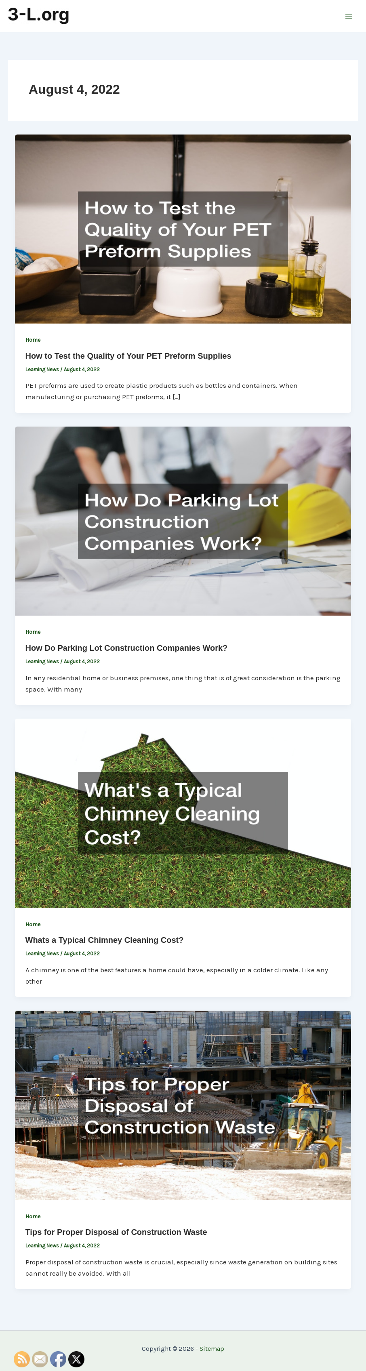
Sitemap (212, 1348)
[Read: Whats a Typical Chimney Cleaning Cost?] (183, 812)
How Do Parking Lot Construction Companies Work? (126, 647)
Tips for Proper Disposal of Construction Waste (116, 1232)
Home (32, 339)
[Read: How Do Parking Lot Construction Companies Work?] (183, 520)
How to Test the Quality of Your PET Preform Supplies (128, 355)
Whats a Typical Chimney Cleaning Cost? (104, 940)
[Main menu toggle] (349, 16)
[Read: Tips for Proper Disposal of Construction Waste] (183, 1104)
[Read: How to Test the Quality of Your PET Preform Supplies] (183, 228)
